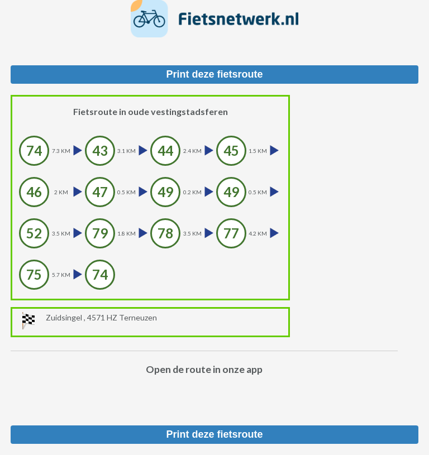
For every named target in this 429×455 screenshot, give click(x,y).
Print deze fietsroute (214, 74)
